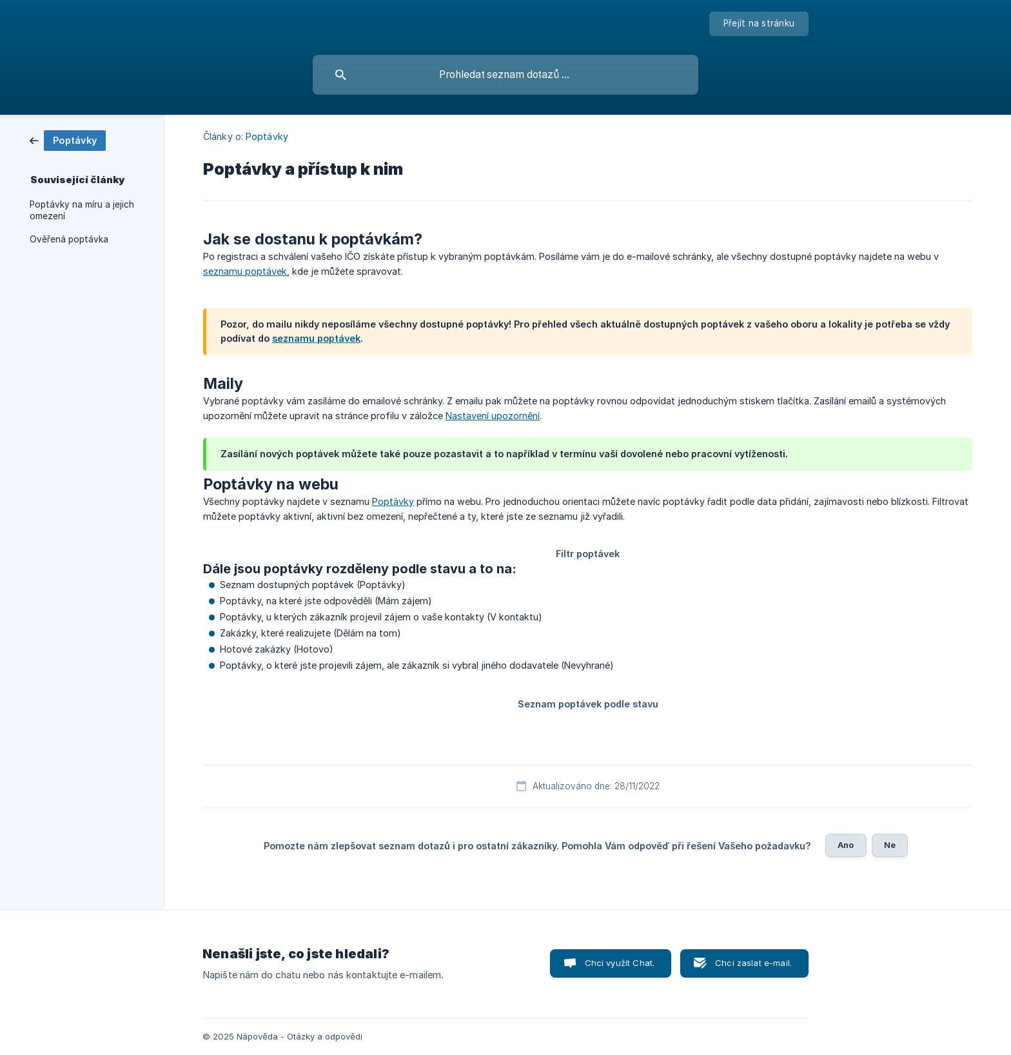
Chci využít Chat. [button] (620, 963)
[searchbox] (505, 75)
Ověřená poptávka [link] (69, 239)
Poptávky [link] (267, 136)
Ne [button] (890, 845)
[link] (68, 139)
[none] (759, 24)
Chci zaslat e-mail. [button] (753, 963)
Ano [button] (846, 845)
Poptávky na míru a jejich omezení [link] (82, 210)
